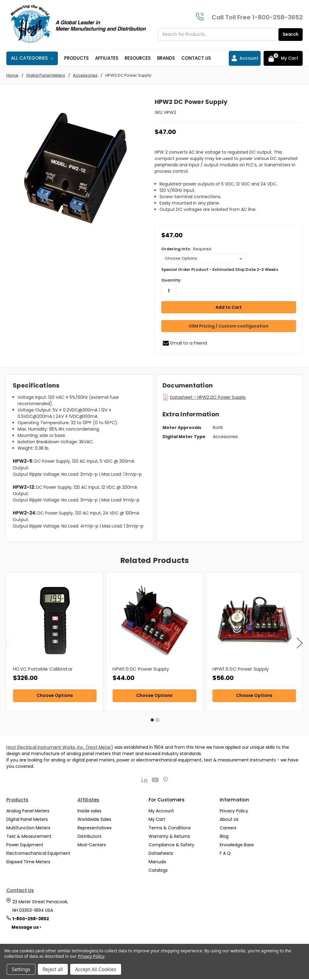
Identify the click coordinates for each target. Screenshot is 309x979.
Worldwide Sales (94, 819)
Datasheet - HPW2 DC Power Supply (208, 397)
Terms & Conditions (170, 827)
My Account (161, 810)
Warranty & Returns (169, 836)
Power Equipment (24, 844)
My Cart (157, 819)
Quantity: (171, 280)
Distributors (89, 836)
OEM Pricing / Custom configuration (228, 326)
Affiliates (106, 58)
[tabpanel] (54, 641)
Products (76, 58)
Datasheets (161, 853)
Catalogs (158, 870)
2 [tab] (157, 719)
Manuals (157, 861)
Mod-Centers (91, 844)
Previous (8, 642)
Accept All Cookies (95, 969)
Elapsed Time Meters (28, 861)
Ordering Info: (186, 249)
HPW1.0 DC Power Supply (141, 668)
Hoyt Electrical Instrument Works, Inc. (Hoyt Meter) (59, 747)
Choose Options (55, 695)
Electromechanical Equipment (38, 853)
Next (300, 642)
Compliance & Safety (171, 844)
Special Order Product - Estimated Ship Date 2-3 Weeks (219, 269)
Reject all (53, 969)
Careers (228, 827)
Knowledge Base (237, 844)
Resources (138, 58)
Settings (21, 969)
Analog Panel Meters (27, 810)
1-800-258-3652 (277, 17)
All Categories (32, 58)
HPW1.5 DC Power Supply (240, 668)
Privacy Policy (234, 810)
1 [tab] (152, 719)
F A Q (225, 853)
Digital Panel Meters (27, 819)
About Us (229, 819)
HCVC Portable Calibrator (43, 668)
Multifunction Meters (28, 827)
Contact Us (196, 58)
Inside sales (89, 810)
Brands (166, 58)
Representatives (94, 827)
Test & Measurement (28, 836)
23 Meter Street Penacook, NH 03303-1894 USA (40, 905)
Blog (224, 836)
